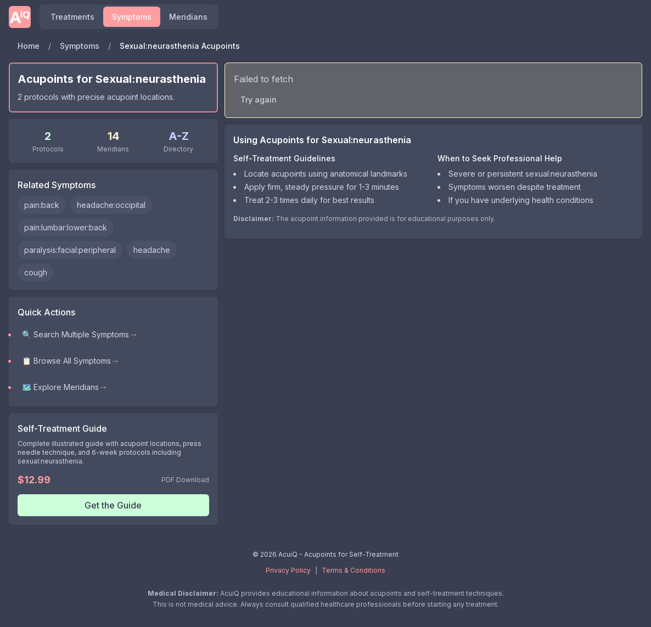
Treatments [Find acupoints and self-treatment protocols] (72, 16)
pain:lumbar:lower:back (65, 227)
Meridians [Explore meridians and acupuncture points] (188, 16)
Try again (258, 99)
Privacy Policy (288, 570)
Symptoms (79, 45)
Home (29, 45)
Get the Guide (113, 505)
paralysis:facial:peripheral (70, 250)
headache (151, 250)
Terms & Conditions (353, 570)
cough (35, 272)
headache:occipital (111, 205)
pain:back (41, 205)
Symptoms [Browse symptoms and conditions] (131, 16)
